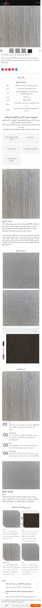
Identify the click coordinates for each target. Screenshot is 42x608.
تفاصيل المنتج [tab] (21, 77)
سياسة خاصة (21, 601)
